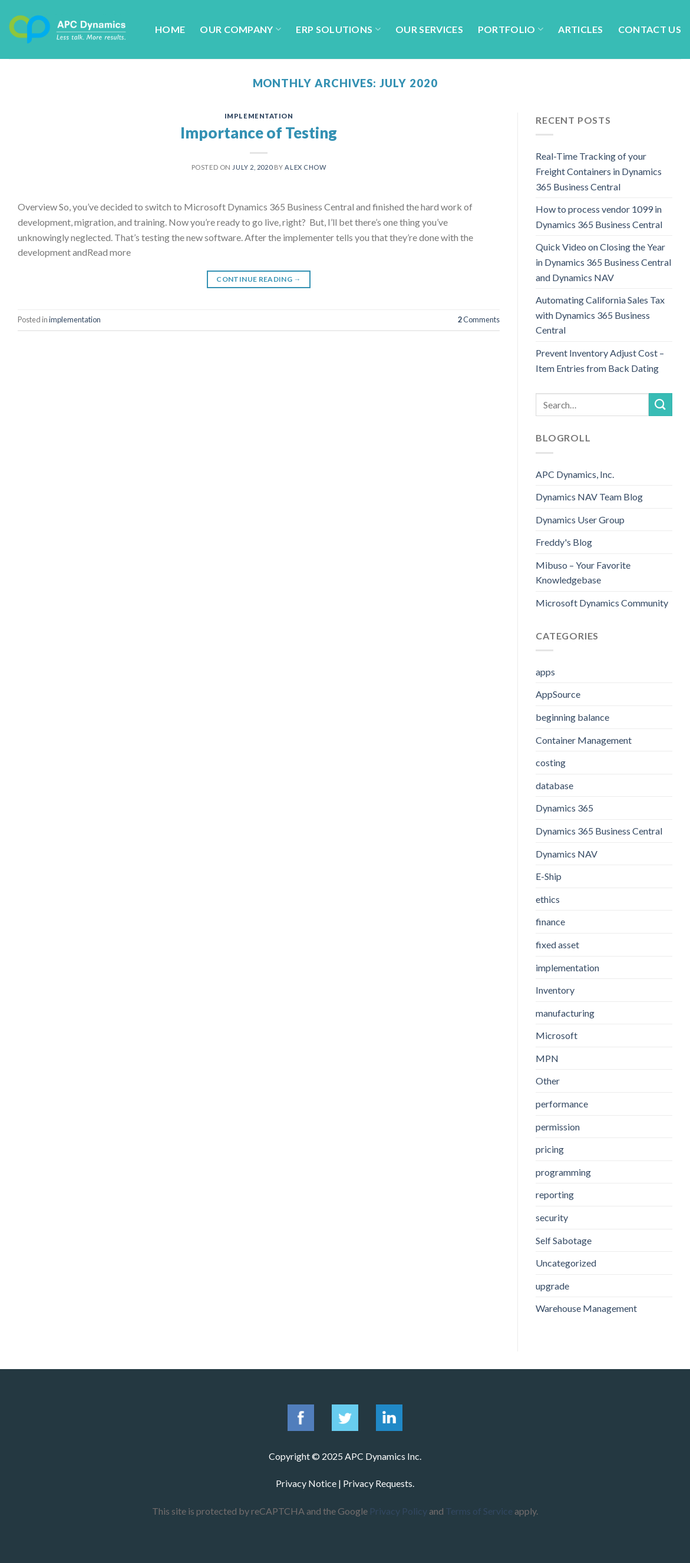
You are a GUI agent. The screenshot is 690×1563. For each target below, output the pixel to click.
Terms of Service (479, 1510)
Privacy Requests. (378, 1483)
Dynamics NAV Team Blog (589, 496)
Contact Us (649, 29)
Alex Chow (305, 167)
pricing (550, 1149)
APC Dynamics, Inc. (575, 474)
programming (563, 1172)
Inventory (555, 989)
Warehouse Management (586, 1308)
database (554, 785)
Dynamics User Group (580, 519)
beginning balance (572, 717)
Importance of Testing (258, 132)
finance (550, 921)
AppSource (558, 694)
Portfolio (510, 29)
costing (551, 762)
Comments (479, 319)
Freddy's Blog (564, 542)
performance (562, 1103)
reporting (555, 1194)
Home (170, 29)
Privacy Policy (398, 1510)
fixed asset (557, 944)
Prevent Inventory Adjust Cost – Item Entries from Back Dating (600, 360)
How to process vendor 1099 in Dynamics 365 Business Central (599, 216)
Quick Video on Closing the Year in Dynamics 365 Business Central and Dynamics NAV (603, 261)
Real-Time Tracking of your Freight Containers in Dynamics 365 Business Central (599, 171)
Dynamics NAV (566, 853)
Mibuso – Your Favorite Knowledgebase (583, 572)
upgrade (552, 1285)
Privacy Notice (306, 1483)
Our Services (429, 29)
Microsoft (556, 1035)
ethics (548, 899)
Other (548, 1080)
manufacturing (565, 1012)
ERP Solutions (338, 29)
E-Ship (549, 876)
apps (545, 671)
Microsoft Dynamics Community (602, 602)
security (552, 1217)
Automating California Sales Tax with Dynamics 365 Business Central (600, 314)
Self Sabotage (564, 1240)
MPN (547, 1058)
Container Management (584, 740)
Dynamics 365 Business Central (599, 830)
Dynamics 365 (564, 807)
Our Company (240, 29)
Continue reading (258, 279)
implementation (259, 116)
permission (558, 1126)
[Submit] (660, 404)
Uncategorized (566, 1262)
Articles (580, 29)
